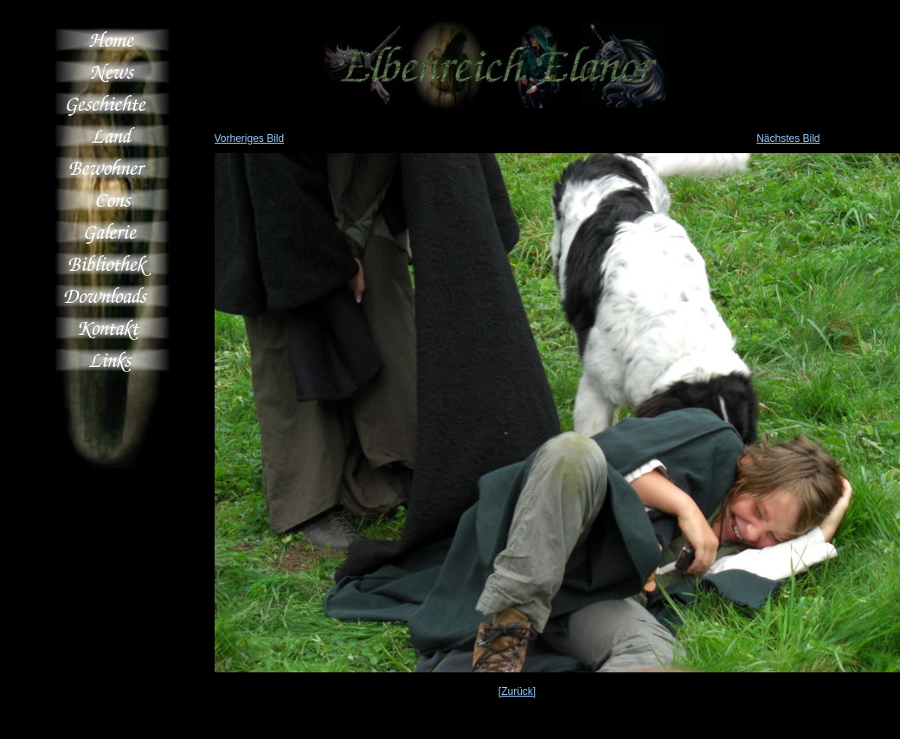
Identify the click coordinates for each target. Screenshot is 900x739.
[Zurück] (517, 691)
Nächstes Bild (788, 138)
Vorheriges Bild (250, 138)
